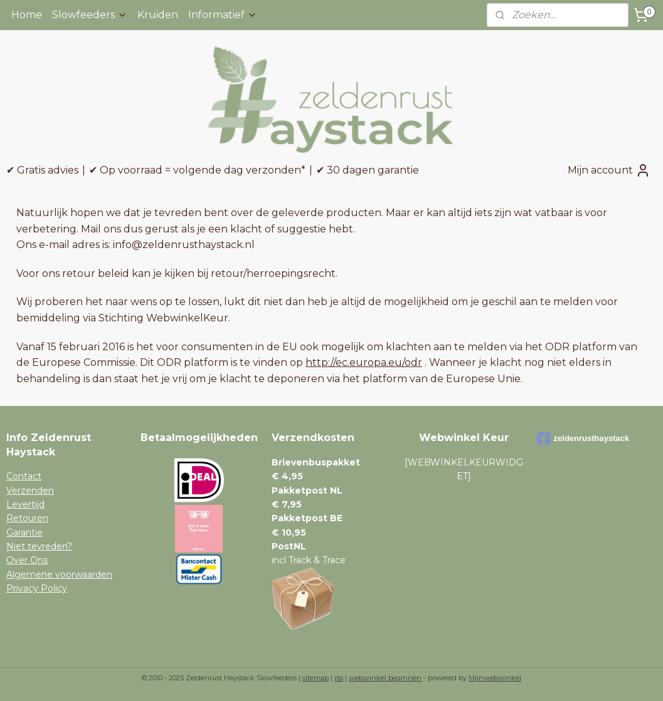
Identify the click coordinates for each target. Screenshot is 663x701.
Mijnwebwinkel (495, 677)
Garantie (24, 532)
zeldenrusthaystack (583, 438)
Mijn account (609, 170)
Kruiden (157, 15)
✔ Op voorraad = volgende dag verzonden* (197, 170)
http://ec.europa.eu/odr (363, 362)
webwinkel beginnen (385, 677)
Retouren (27, 518)
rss (338, 677)
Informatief (222, 15)
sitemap (315, 677)
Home (26, 15)
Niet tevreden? (39, 546)
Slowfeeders (89, 15)
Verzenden (30, 490)
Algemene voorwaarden (59, 574)
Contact (23, 476)
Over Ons (27, 560)
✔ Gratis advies (42, 170)
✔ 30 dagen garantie (367, 170)
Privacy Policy (36, 588)
